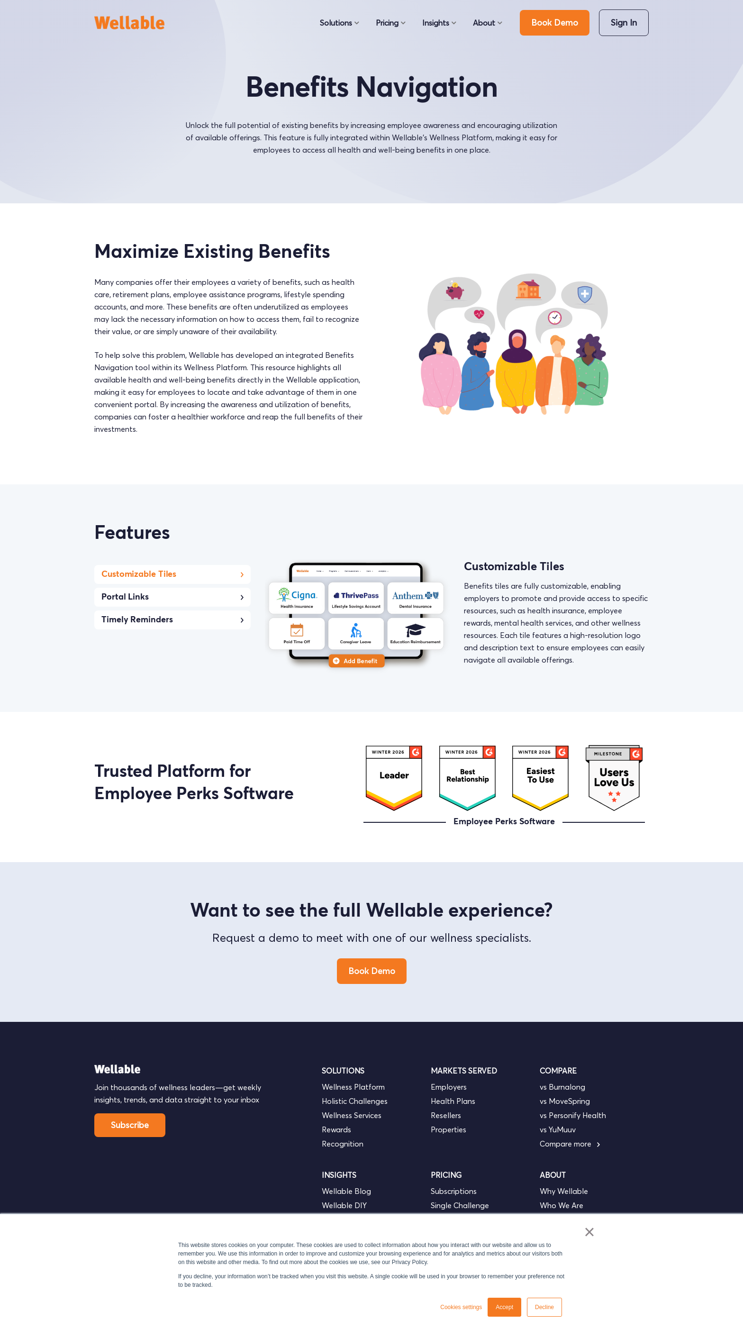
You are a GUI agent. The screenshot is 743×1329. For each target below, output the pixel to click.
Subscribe (130, 1125)
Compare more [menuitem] (570, 1143)
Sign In (624, 22)
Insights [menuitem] (435, 22)
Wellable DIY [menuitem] (344, 1205)
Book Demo (554, 22)
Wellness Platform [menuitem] (353, 1087)
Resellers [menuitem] (446, 1115)
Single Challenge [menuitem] (460, 1205)
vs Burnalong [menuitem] (562, 1087)
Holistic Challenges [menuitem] (355, 1101)
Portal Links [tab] (172, 597)
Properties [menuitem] (448, 1129)
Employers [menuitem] (449, 1087)
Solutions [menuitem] (336, 22)
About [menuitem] (484, 22)
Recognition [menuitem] (342, 1143)
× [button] (589, 1232)
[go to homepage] (133, 22)
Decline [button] (544, 1307)
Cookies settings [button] (461, 1307)
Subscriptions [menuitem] (454, 1191)
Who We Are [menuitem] (561, 1205)
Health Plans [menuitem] (453, 1101)
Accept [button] (504, 1307)
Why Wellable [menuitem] (564, 1191)
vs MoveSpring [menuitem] (565, 1101)
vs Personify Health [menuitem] (573, 1115)
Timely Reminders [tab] (172, 620)
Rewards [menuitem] (336, 1129)
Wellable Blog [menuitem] (346, 1191)
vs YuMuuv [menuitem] (558, 1129)
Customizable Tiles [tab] (172, 574)
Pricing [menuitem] (387, 22)
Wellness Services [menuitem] (351, 1115)
